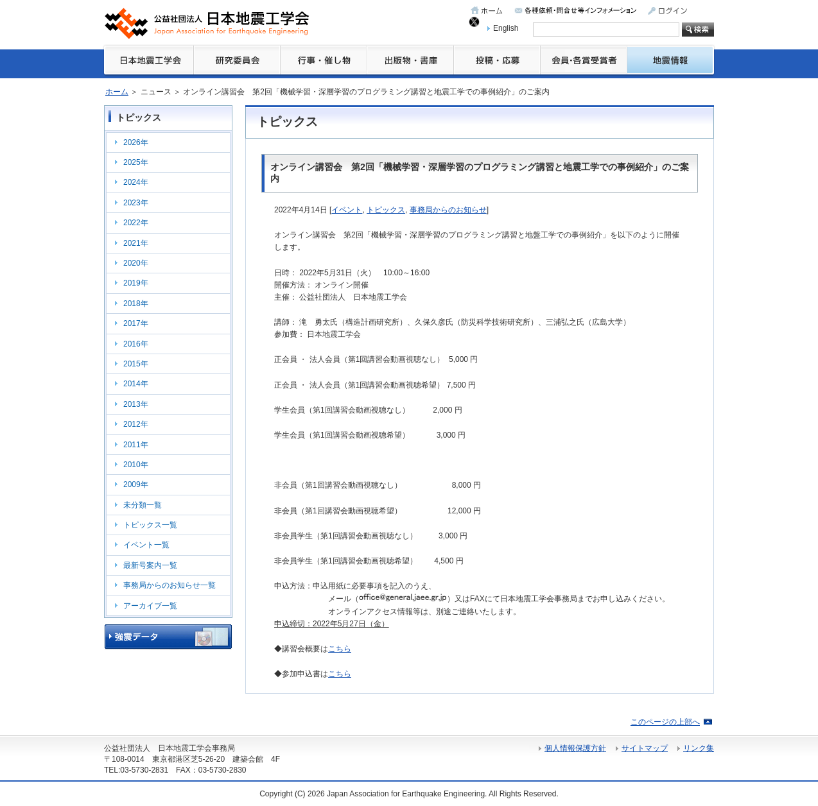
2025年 (135, 162)
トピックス (386, 209)
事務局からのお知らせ (448, 209)
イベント (346, 209)
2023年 (135, 202)
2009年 (135, 484)
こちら (339, 648)
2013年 (135, 404)
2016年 (135, 343)
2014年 (135, 383)
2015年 (135, 363)
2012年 (135, 424)
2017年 (135, 323)
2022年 (135, 222)
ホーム (116, 91)
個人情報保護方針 (575, 748)
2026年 (135, 142)
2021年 (135, 243)
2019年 (135, 283)
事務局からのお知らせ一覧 (169, 585)
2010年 (135, 464)
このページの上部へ (665, 721)
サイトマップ (645, 748)
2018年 (135, 303)
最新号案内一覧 (150, 565)
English (505, 28)
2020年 (135, 263)
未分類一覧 (142, 505)
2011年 (135, 444)
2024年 (135, 182)
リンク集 (698, 748)
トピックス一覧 (150, 524)
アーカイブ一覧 (150, 605)
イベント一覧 (146, 544)
